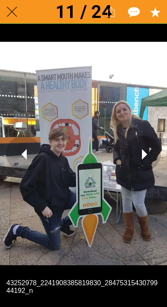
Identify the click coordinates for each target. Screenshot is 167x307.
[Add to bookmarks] (155, 12)
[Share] (111, 12)
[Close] (12, 12)
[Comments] (133, 12)
